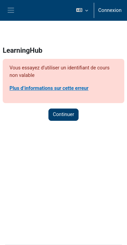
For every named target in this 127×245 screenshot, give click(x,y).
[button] (82, 10)
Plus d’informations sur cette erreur (48, 88)
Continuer (63, 114)
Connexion (110, 10)
